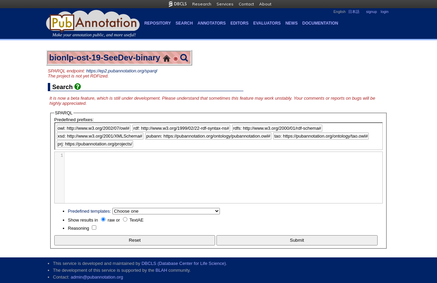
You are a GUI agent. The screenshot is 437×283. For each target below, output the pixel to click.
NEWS (291, 23)
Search (184, 23)
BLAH (161, 270)
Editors (239, 23)
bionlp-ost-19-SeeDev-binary (104, 57)
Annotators (212, 23)
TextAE (136, 220)
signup (371, 12)
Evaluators (267, 23)
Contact (246, 3)
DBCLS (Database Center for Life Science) (183, 263)
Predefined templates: (89, 211)
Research (201, 3)
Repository (157, 23)
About (265, 3)
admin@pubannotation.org (97, 277)
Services (225, 3)
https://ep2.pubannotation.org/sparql (121, 70)
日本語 (354, 12)
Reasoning (78, 228)
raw (111, 220)
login (385, 12)
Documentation (320, 23)
